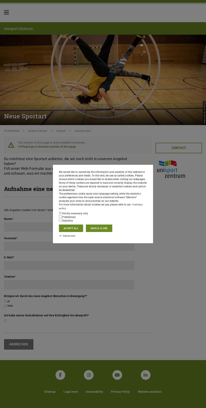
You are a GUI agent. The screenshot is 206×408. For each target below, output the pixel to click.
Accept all (71, 228)
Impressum (67, 235)
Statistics (66, 220)
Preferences (67, 216)
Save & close (99, 228)
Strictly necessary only (73, 213)
